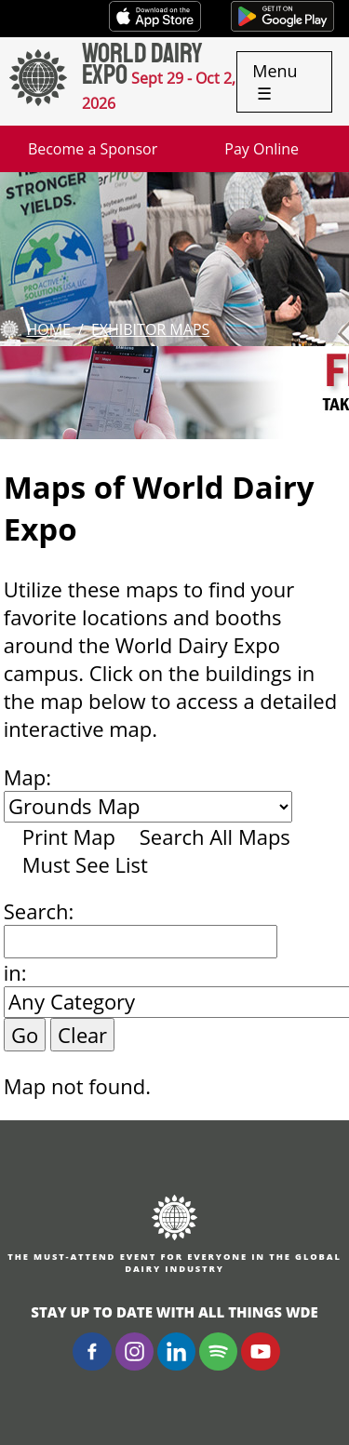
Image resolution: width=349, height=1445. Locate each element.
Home (48, 329)
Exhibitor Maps (150, 329)
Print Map (68, 836)
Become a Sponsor (92, 149)
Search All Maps (215, 836)
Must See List (85, 864)
